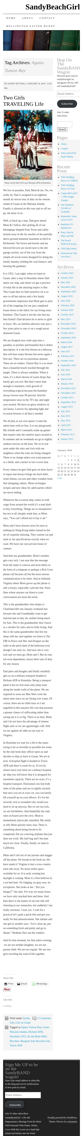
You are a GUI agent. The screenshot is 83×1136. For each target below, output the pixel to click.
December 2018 (68, 323)
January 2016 (67, 383)
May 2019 (65, 319)
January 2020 (67, 310)
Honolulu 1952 (18, 1036)
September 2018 (68, 337)
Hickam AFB (35, 1031)
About (27, 18)
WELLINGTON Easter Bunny (30, 26)
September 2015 (68, 402)
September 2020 (68, 291)
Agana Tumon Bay (31, 1027)
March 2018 (66, 342)
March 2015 (66, 429)
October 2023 (67, 273)
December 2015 (68, 388)
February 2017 (67, 356)
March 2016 (66, 379)
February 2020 (67, 305)
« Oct (59, 478)
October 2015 (67, 397)
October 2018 (67, 333)
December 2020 (68, 287)
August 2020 (67, 296)
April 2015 (66, 425)
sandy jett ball (17, 83)
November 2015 (68, 393)
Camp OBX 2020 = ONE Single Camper (69, 197)
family (26, 1018)
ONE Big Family (69, 248)
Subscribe (67, 103)
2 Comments (44, 1018)
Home (11, 18)
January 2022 (67, 277)
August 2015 (67, 406)
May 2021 (65, 282)
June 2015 (65, 416)
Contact (47, 18)
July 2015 (65, 411)
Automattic (72, 1121)
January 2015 (67, 439)
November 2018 (68, 328)
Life (12, 1022)
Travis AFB (16, 1045)
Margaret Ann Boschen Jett (35, 1041)
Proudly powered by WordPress (62, 1117)
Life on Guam (23, 1022)
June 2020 (65, 300)
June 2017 (65, 351)
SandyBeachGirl (52, 6)
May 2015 (65, 420)
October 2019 (67, 314)
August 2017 (67, 347)
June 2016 (65, 374)
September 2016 (68, 365)
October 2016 (67, 360)
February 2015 (67, 434)
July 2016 (65, 370)
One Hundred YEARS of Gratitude (67, 208)
